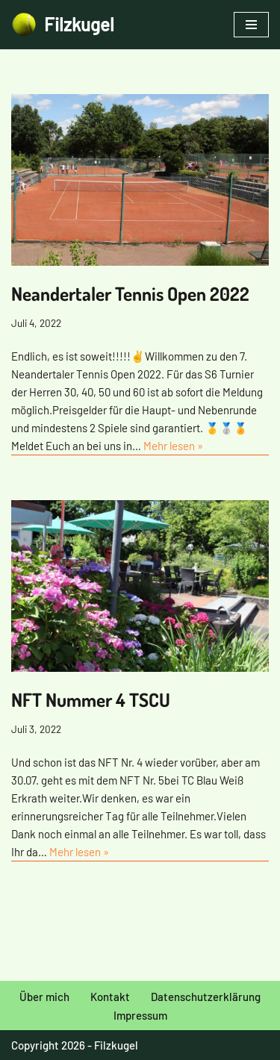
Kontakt (110, 996)
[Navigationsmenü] (251, 24)
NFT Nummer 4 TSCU (90, 699)
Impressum (140, 1015)
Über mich (44, 996)
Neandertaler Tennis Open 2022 (130, 293)
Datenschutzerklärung (206, 996)
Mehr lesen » (173, 445)
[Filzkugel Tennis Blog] (62, 24)
